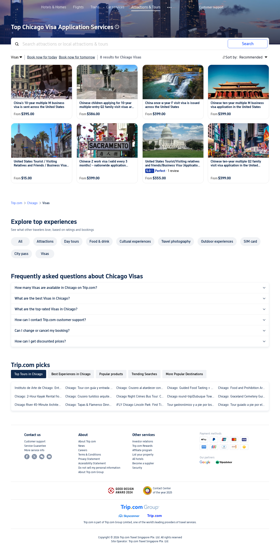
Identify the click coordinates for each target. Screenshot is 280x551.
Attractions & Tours (145, 7)
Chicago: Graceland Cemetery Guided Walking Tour (242, 396)
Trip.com (16, 203)
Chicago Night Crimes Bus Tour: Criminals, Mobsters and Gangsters (140, 396)
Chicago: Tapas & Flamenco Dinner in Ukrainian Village (89, 404)
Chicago (32, 203)
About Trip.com (87, 441)
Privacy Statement (89, 459)
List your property (142, 454)
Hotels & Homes (53, 7)
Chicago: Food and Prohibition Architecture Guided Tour (242, 388)
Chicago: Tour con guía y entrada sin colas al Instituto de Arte (89, 388)
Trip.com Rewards (142, 445)
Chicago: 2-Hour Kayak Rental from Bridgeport (39, 396)
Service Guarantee (35, 445)
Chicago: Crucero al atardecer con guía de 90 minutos (140, 388)
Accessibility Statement (92, 463)
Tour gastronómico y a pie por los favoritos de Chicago (191, 404)
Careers (82, 450)
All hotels (137, 459)
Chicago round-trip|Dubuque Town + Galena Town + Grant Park (191, 396)
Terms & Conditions (89, 454)
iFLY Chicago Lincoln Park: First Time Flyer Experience (140, 404)
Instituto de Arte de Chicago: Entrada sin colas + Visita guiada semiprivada (39, 388)
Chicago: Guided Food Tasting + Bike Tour (191, 388)
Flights (78, 7)
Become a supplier (143, 463)
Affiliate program (142, 450)
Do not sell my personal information (99, 467)
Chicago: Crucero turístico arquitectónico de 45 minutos (89, 396)
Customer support (35, 441)
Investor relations (142, 441)
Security (137, 467)
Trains (95, 7)
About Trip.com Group (91, 472)
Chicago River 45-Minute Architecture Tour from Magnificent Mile (39, 404)
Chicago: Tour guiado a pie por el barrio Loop (242, 404)
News (81, 445)
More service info (34, 450)
